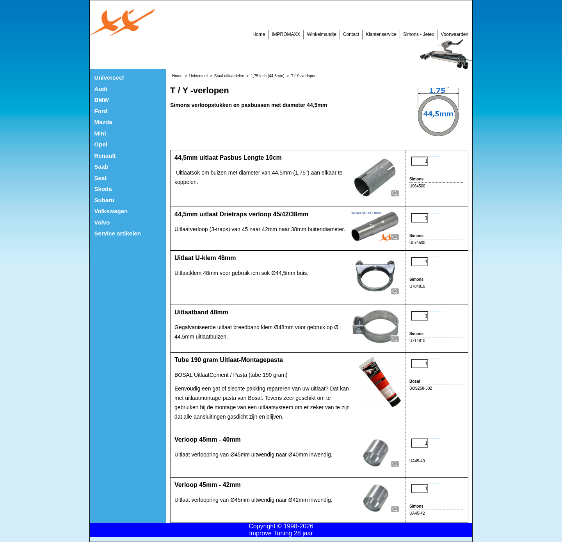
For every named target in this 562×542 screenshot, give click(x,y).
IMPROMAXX (286, 34)
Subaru (104, 200)
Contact (351, 34)
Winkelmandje (321, 34)
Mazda (103, 122)
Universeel (109, 77)
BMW (101, 99)
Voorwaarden (454, 34)
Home (259, 34)
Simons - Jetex (418, 34)
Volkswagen (111, 211)
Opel (100, 144)
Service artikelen (117, 233)
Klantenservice (381, 34)
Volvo (102, 222)
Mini (100, 133)
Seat (100, 178)
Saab (101, 166)
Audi (100, 89)
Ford (100, 111)
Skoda (103, 188)
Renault (105, 155)
